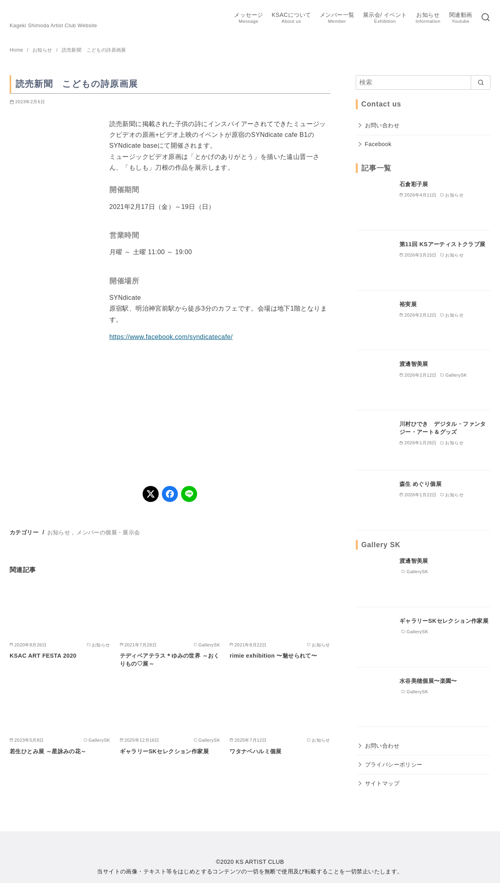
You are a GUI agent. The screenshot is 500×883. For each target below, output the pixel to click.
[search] (480, 82)
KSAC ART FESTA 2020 (43, 655)
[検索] (485, 18)
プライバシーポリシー (394, 764)
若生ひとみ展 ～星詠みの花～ (48, 751)
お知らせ (427, 18)
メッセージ (248, 18)
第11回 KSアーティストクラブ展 (442, 244)
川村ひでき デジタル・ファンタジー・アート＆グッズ (442, 428)
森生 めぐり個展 (420, 484)
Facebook (378, 144)
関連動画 (460, 18)
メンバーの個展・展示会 (108, 532)
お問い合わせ (382, 125)
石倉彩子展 (413, 184)
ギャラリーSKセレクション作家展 (164, 751)
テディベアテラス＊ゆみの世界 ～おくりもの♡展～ (170, 659)
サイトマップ (382, 783)
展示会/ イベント (385, 18)
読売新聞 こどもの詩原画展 (94, 50)
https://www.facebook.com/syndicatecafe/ (171, 336)
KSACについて (291, 18)
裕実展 (408, 304)
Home (17, 50)
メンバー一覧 (337, 18)
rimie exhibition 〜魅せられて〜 (273, 655)
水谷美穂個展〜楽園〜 (428, 681)
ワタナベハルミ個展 (256, 751)
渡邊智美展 (413, 364)
